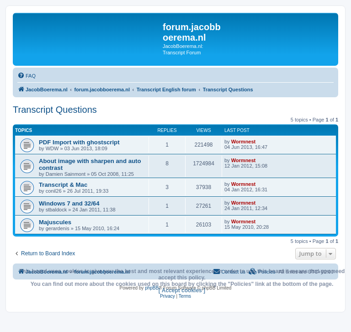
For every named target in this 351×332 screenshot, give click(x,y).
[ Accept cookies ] (182, 290)
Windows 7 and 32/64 (69, 203)
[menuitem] (26, 75)
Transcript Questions (55, 110)
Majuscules (55, 222)
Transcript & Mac (63, 184)
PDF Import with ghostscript (79, 142)
